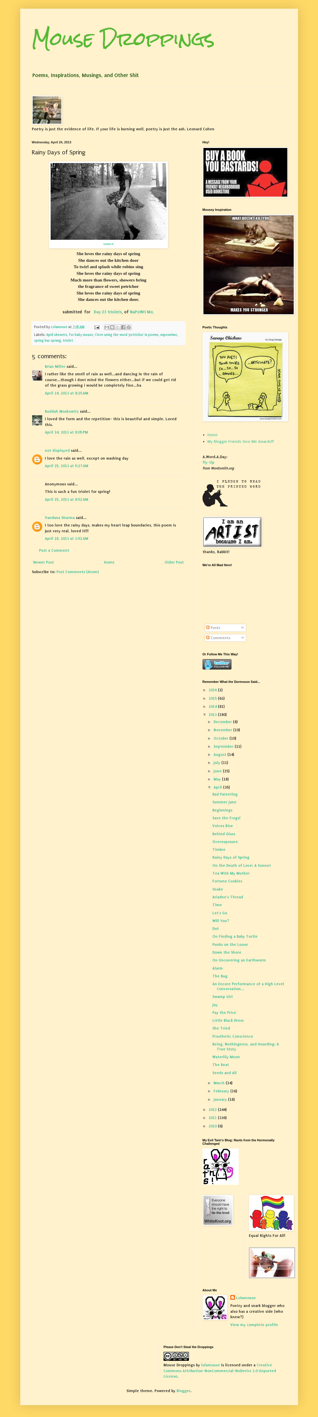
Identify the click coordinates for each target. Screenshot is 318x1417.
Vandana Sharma (60, 517)
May (218, 779)
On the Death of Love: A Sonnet (241, 865)
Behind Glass (223, 834)
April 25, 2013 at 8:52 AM (66, 499)
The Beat (220, 1065)
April (218, 787)
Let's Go (219, 913)
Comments (218, 638)
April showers (56, 335)
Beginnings (222, 810)
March (220, 1083)
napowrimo (168, 335)
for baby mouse (81, 335)
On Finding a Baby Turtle (235, 936)
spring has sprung (47, 341)
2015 (213, 698)
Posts (213, 628)
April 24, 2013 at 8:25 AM (66, 393)
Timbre (218, 849)
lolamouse (210, 1365)
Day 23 (101, 312)
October (221, 738)
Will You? (220, 921)
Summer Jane (224, 802)
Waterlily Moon (226, 1057)
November (223, 730)
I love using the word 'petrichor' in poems (127, 335)
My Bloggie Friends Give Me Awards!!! (240, 441)
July (217, 762)
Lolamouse (246, 1298)
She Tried (221, 1028)
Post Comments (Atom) (77, 572)
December (223, 722)
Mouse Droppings (123, 38)
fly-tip (208, 462)
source (108, 244)
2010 (213, 1126)
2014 (213, 706)
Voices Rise (222, 826)
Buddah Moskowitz (62, 411)
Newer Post (43, 562)
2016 (213, 690)
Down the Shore (226, 952)
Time (217, 905)
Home (109, 562)
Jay (215, 1005)
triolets (115, 312)
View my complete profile (254, 1325)
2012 (213, 1109)
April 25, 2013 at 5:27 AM (66, 466)
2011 (213, 1118)
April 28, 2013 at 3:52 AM (66, 538)
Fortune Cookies (227, 881)
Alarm (217, 968)
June (218, 771)
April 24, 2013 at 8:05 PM (66, 432)
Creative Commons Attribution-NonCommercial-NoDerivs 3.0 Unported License (219, 1370)
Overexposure (225, 842)
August (220, 754)
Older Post (174, 562)
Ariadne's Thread (227, 897)
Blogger (183, 1391)
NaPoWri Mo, (142, 312)
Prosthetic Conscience (232, 1036)
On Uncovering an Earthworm (239, 960)
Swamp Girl (222, 996)
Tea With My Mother (231, 873)
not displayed (57, 450)
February (222, 1091)
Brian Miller (55, 366)
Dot (215, 928)
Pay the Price (224, 1012)
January (221, 1099)
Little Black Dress (228, 1020)
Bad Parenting (225, 794)
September (224, 746)
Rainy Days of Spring (230, 857)
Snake (217, 889)
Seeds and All (224, 1073)
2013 (213, 714)
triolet (68, 341)
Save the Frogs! (226, 818)
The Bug (219, 976)
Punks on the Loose (230, 944)
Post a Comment (54, 550)
